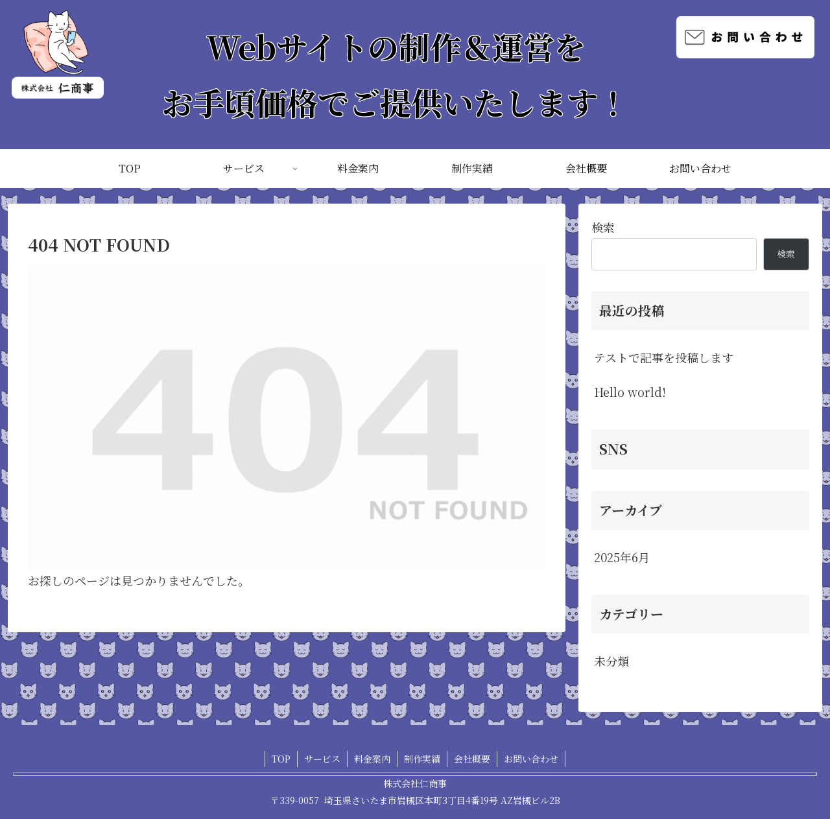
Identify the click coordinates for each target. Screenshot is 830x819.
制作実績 (422, 758)
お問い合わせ (531, 758)
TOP (281, 758)
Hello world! (630, 391)
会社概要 (472, 758)
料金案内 (372, 758)
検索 (603, 227)
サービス (322, 758)
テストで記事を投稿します (663, 357)
